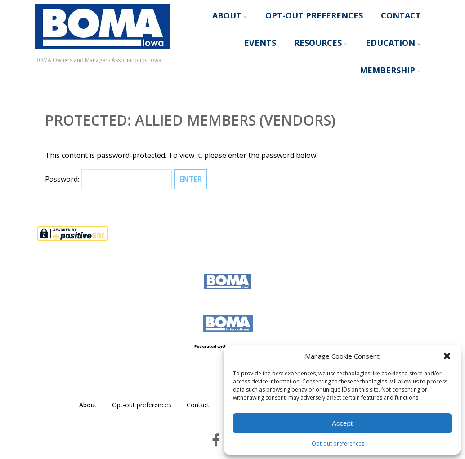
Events (260, 42)
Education (393, 42)
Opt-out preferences (338, 443)
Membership (390, 70)
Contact (401, 15)
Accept (342, 423)
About (229, 15)
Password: (108, 179)
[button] (447, 355)
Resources (321, 42)
